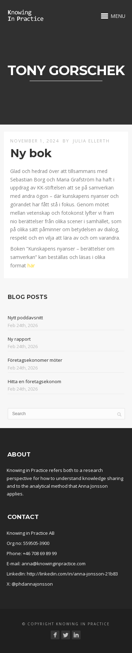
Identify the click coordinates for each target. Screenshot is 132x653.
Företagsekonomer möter (35, 360)
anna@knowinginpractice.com (53, 563)
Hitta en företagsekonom (34, 381)
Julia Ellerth (91, 141)
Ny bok (31, 153)
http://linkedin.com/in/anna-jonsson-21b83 (72, 574)
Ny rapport (19, 339)
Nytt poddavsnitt (25, 317)
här (31, 265)
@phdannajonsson (32, 584)
